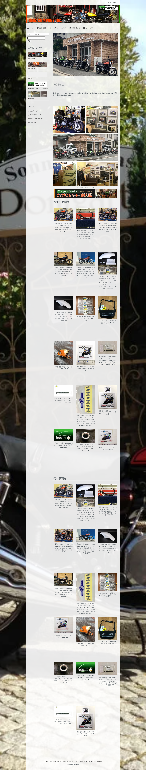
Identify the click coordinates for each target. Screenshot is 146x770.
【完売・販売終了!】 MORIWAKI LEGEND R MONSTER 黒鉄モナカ (108, 225)
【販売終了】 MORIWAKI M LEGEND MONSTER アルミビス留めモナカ (85, 269)
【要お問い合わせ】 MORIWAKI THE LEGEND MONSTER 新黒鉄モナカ (63, 225)
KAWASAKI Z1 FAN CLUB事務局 (38, 85)
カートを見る (88, 28)
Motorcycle (37, 55)
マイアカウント (113, 3)
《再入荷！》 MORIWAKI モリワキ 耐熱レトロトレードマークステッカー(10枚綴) (86, 417)
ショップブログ (60, 28)
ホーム (30, 28)
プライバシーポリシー (86, 761)
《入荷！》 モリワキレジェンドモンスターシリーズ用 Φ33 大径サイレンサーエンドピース (85, 446)
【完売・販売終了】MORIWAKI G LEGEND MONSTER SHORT (63, 269)
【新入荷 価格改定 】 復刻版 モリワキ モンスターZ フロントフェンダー (63, 314)
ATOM (34, 122)
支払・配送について (44, 28)
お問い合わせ (74, 28)
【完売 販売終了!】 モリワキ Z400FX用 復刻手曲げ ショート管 (86, 232)
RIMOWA (37, 95)
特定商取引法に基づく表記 (70, 761)
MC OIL (37, 75)
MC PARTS (37, 65)
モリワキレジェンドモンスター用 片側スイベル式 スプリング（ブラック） (63, 400)
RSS (29, 122)
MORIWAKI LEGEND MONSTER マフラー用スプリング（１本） (107, 358)
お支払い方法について (34, 115)
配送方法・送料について (35, 119)
